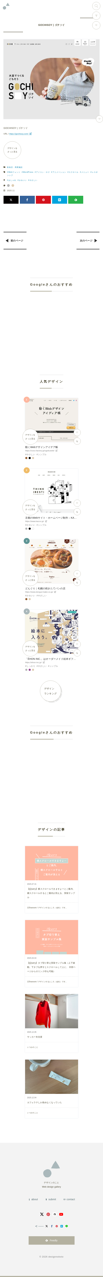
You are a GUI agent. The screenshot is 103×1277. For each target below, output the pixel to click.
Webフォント (14, 172)
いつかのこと (32, 1047)
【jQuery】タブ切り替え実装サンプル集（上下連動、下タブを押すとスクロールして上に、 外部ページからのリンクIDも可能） (51, 967)
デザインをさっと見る (12, 150)
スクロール (73, 172)
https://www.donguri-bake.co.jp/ (39, 592)
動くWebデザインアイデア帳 (41, 447)
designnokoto (56, 1257)
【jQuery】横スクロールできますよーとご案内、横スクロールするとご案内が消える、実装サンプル (51, 893)
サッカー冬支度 (34, 1037)
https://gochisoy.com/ (18, 134)
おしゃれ (12, 180)
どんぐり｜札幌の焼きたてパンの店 (45, 588)
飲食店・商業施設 (15, 167)
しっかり (31, 666)
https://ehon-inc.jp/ (33, 662)
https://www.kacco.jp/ (34, 521)
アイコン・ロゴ (43, 172)
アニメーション (59, 172)
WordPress (28, 172)
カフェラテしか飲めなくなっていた (44, 1102)
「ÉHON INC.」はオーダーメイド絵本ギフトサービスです (58, 658)
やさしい (33, 180)
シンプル (42, 454)
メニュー (85, 172)
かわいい (23, 180)
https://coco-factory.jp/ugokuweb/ (39, 451)
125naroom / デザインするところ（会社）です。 (47, 908)
